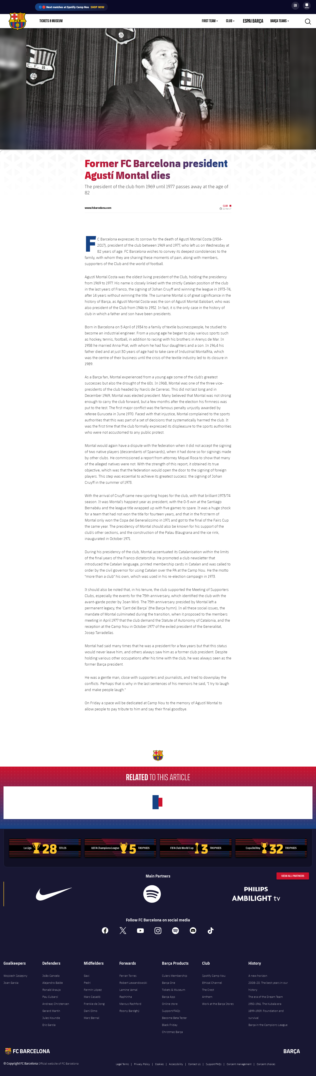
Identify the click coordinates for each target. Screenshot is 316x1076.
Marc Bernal (91, 1014)
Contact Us (194, 1060)
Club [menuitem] (234, 21)
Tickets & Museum (173, 986)
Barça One (168, 979)
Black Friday (170, 1021)
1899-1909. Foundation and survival (266, 1010)
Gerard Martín (51, 1007)
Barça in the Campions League (267, 1021)
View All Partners (292, 872)
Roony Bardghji (129, 1007)
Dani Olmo (90, 1007)
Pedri (87, 979)
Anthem (207, 993)
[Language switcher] (295, 6)
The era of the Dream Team (265, 993)
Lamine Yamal (128, 986)
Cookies (159, 1060)
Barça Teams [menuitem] (278, 21)
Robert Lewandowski (133, 979)
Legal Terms (122, 1060)
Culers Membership (174, 972)
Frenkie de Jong (94, 1000)
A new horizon (257, 972)
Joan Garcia (11, 979)
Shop (77, 21)
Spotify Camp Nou (214, 972)
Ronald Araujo (51, 986)
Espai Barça (255, 21)
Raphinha (125, 993)
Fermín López (93, 986)
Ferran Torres (127, 972)
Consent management (239, 1060)
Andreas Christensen (55, 1000)
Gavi (86, 972)
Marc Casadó (92, 993)
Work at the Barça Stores (218, 1000)
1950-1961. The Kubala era (264, 1000)
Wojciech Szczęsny (15, 972)
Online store (170, 1000)
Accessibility (176, 1060)
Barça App (168, 993)
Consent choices (266, 1060)
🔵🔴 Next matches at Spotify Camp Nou (71, 7)
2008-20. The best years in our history (268, 982)
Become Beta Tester (174, 1014)
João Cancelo (51, 972)
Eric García (49, 1021)
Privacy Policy (142, 1060)
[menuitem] (306, 4)
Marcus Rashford (130, 1000)
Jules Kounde (51, 1014)
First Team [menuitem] (214, 21)
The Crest (208, 986)
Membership (97, 21)
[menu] (307, 6)
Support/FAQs (171, 1007)
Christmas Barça (172, 1028)
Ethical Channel (212, 979)
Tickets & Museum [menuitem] (51, 21)
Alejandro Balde (52, 979)
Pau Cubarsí (50, 993)
